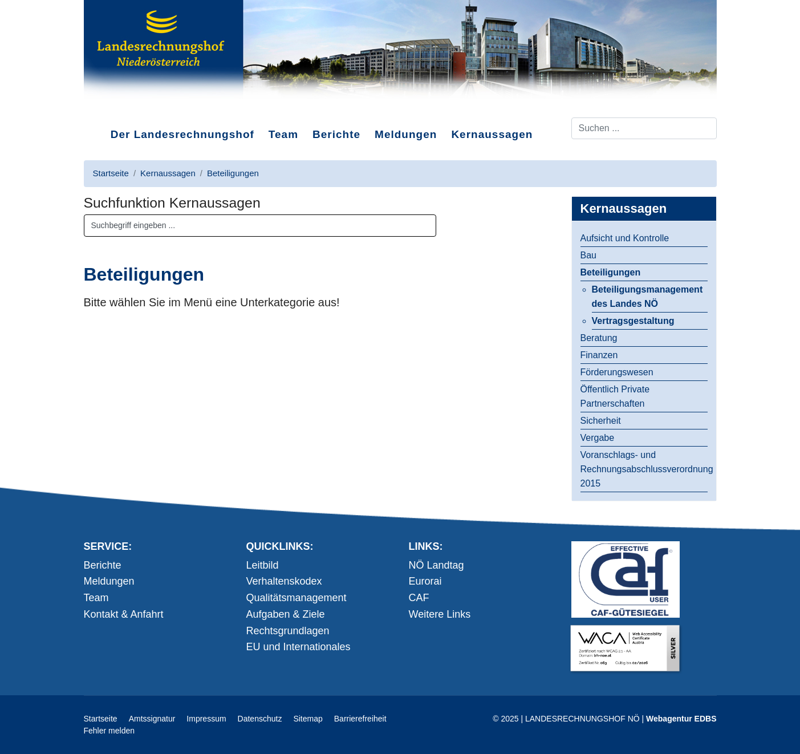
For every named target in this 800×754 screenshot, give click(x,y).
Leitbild (262, 565)
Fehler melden (109, 730)
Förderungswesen (616, 372)
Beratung (599, 338)
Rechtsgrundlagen (288, 631)
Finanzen (599, 355)
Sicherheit (600, 420)
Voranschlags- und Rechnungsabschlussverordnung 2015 (644, 469)
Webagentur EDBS (681, 718)
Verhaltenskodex (284, 581)
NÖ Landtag (436, 565)
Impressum (206, 718)
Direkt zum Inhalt (126, 108)
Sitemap (307, 718)
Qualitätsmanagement (296, 597)
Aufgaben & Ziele (285, 614)
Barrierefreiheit (360, 718)
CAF (419, 597)
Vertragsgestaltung (633, 321)
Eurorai (425, 581)
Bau (588, 255)
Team (283, 134)
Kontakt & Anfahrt (124, 614)
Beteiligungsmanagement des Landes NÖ (647, 297)
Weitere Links (440, 614)
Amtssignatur (152, 718)
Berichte (336, 134)
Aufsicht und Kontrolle (624, 238)
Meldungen (406, 134)
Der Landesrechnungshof (182, 134)
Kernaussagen (492, 134)
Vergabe (597, 438)
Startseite (100, 718)
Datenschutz (260, 718)
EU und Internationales (298, 646)
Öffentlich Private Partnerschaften (615, 396)
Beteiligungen (610, 272)
